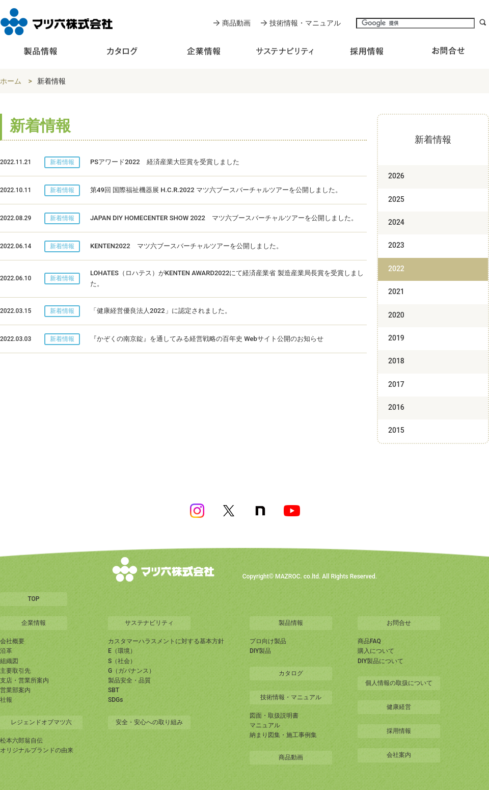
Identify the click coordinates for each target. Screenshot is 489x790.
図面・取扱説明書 (274, 715)
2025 (396, 199)
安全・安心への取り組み (149, 722)
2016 (396, 407)
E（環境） (122, 650)
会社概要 (12, 641)
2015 (396, 430)
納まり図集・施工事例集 (283, 735)
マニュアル (265, 725)
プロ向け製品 (268, 641)
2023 (396, 245)
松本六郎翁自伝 (21, 740)
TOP (33, 598)
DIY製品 (260, 650)
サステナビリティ (149, 622)
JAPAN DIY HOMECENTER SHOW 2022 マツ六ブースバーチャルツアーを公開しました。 (224, 218)
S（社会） (122, 661)
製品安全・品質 (129, 680)
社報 (6, 699)
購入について (376, 650)
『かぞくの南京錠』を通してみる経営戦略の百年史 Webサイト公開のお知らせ (206, 339)
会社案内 (399, 754)
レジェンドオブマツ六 (41, 722)
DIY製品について (380, 661)
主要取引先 (15, 670)
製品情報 (291, 622)
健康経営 (399, 706)
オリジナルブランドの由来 (36, 750)
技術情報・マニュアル (305, 23)
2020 (396, 315)
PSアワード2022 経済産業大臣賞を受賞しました (164, 162)
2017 (396, 384)
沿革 (6, 650)
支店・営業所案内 (24, 680)
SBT (113, 690)
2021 (396, 291)
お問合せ (399, 622)
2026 (396, 176)
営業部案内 (15, 690)
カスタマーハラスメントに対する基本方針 (166, 641)
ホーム (10, 81)
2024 (396, 222)
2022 (396, 269)
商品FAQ (369, 641)
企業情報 (33, 622)
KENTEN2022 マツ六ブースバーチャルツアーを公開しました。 (186, 246)
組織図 (9, 661)
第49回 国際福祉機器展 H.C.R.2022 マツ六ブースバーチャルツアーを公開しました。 (216, 190)
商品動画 (236, 23)
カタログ (291, 673)
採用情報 (399, 730)
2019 (396, 338)
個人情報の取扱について (398, 683)
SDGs (115, 699)
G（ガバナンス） (131, 670)
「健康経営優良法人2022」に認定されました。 (160, 310)
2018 (396, 361)
